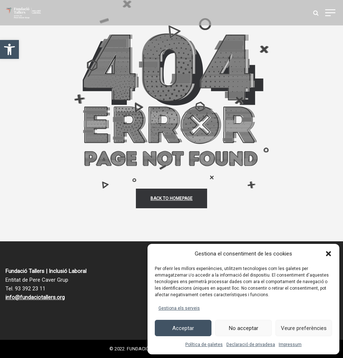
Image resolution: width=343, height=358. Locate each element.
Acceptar (183, 328)
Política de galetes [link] (204, 344)
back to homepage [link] (171, 198)
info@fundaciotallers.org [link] (35, 297)
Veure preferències (304, 328)
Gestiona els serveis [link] (179, 308)
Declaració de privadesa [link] (250, 344)
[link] (9, 49)
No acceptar (243, 328)
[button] (328, 253)
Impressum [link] (290, 344)
